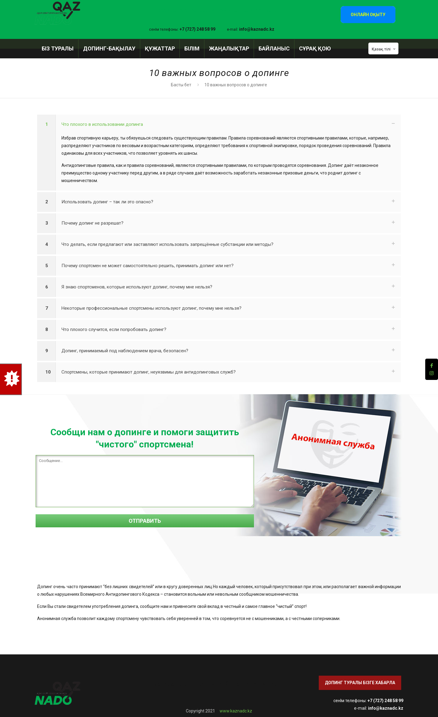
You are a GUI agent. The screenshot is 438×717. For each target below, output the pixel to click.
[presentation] (82, 551)
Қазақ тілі (384, 49)
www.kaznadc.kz (236, 710)
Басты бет (181, 84)
